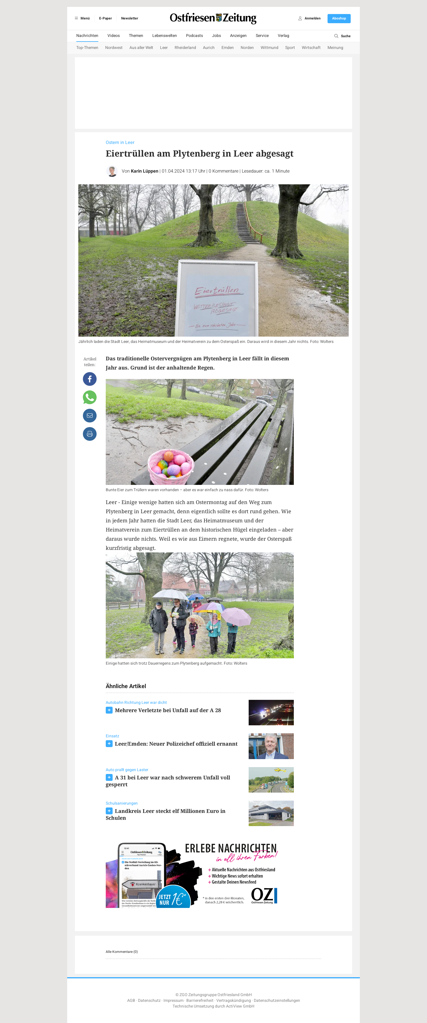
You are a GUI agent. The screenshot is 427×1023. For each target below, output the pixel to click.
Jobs (216, 36)
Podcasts (194, 36)
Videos (113, 36)
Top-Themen (87, 48)
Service (262, 36)
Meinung (335, 48)
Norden (247, 48)
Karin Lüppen (144, 171)
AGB (131, 1001)
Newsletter (129, 18)
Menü (81, 18)
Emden (228, 48)
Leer (164, 48)
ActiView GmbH (240, 1006)
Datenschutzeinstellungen (277, 1001)
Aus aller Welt (141, 48)
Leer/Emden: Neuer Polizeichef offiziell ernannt (176, 743)
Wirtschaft (311, 48)
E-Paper (105, 18)
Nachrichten (87, 36)
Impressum (173, 1001)
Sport (290, 48)
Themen (136, 36)
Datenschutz (149, 1001)
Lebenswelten (164, 36)
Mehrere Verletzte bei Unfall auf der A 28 (168, 710)
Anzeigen (238, 36)
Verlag (283, 36)
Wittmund (269, 48)
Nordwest (114, 48)
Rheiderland (185, 48)
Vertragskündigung (233, 1001)
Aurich (209, 48)
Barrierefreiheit (200, 1001)
